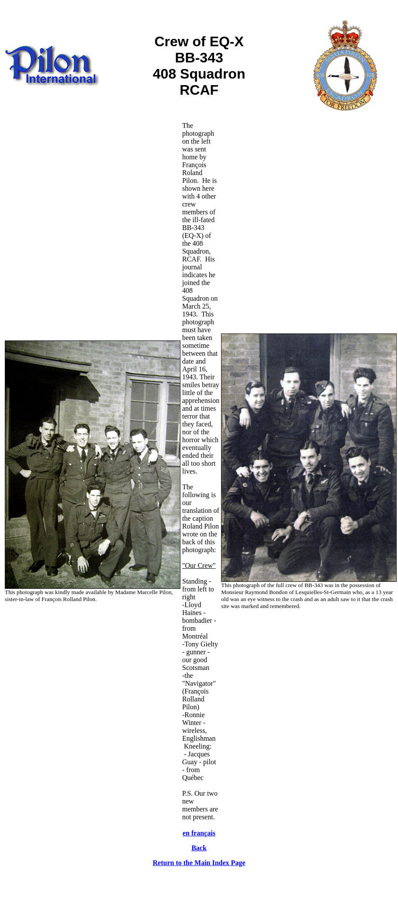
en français (199, 833)
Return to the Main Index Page (199, 862)
